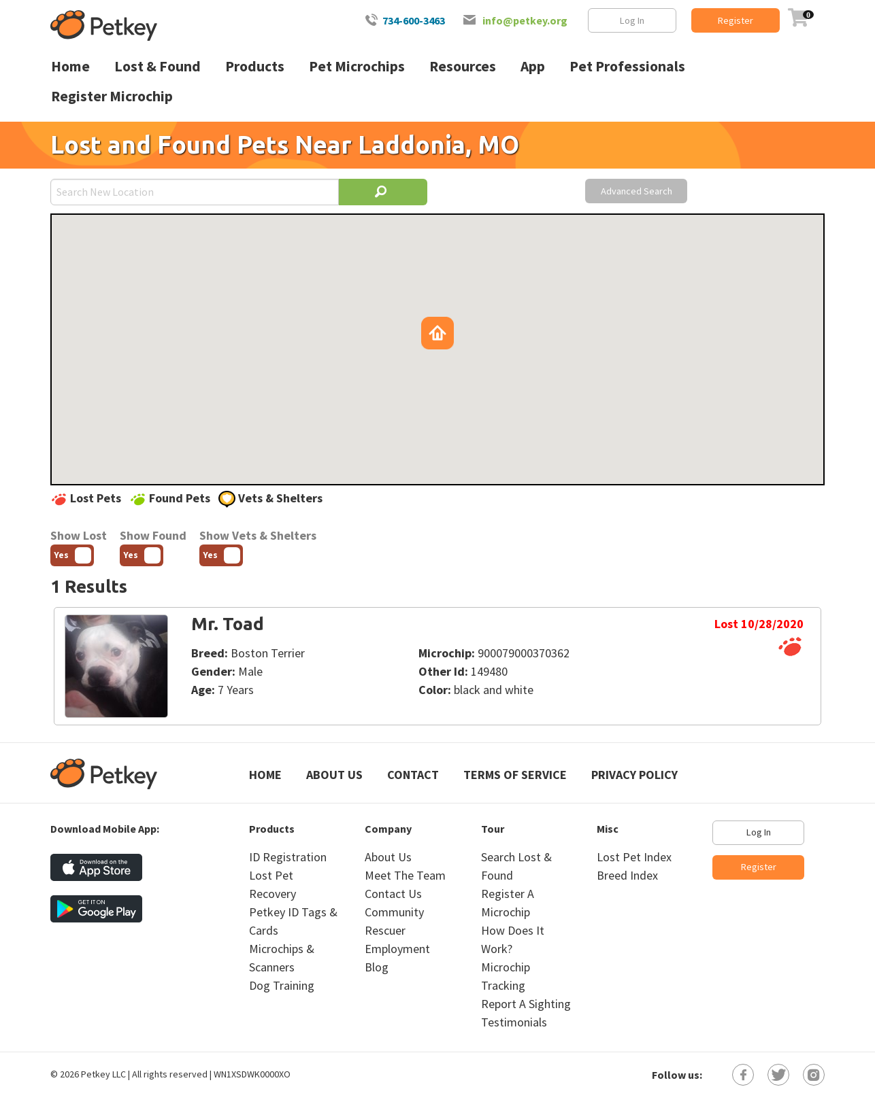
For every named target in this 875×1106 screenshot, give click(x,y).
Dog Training (281, 985)
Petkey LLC (103, 1074)
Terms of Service (515, 774)
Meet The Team (405, 875)
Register (735, 20)
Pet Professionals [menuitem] (627, 66)
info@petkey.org (524, 20)
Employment (397, 948)
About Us (334, 774)
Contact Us (393, 893)
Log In (632, 20)
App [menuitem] (533, 66)
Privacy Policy (634, 774)
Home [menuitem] (70, 66)
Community (394, 912)
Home (265, 774)
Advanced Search (636, 191)
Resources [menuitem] (462, 66)
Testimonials (514, 1022)
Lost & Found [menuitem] (157, 66)
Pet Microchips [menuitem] (357, 66)
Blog (377, 967)
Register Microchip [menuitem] (112, 96)
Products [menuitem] (254, 66)
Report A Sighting (526, 1004)
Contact (413, 774)
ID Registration (288, 857)
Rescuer (385, 930)
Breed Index (627, 875)
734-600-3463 (413, 20)
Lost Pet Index (634, 857)
